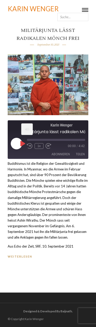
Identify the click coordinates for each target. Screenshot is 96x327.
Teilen (80, 154)
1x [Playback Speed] (39, 146)
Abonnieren (60, 154)
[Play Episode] (22, 143)
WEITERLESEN (20, 256)
